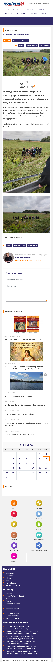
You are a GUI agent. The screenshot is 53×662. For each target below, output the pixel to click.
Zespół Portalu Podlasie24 (15, 596)
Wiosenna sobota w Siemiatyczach (19, 629)
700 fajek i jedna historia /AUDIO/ (18, 626)
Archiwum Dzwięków (13, 613)
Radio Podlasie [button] (13, 9)
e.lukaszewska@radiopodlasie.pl (28, 260)
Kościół (39, 515)
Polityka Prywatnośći (41, 660)
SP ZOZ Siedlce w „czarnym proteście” (20, 636)
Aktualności (10, 573)
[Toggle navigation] (5, 21)
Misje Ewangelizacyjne (39, 546)
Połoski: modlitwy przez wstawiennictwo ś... (22, 653)
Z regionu (9, 575)
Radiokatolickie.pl (12, 616)
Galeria (8, 601)
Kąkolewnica (44, 45)
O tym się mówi (39, 536)
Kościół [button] (9, 13)
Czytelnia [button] (21, 13)
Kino (14, 525)
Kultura (39, 504)
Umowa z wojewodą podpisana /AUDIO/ (21, 646)
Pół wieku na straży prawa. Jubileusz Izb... (21, 639)
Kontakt (44, 13)
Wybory (39, 525)
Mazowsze (14, 546)
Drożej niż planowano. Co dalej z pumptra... (22, 651)
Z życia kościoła (11, 583)
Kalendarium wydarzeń (14, 603)
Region (7, 41)
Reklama (34, 13)
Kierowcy (14, 557)
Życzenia (9, 611)
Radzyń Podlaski (31, 45)
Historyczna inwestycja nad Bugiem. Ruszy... (22, 631)
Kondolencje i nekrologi (14, 608)
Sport (14, 515)
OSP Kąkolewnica (15, 237)
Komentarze (10, 606)
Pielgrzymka (14, 536)
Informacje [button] (29, 9)
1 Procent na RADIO (13, 618)
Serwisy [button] (42, 9)
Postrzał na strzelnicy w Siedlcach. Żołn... (21, 648)
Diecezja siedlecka (13, 585)
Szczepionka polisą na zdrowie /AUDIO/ (20, 641)
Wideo (8, 598)
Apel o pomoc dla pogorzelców (17, 644)
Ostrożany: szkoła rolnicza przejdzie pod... (21, 634)
